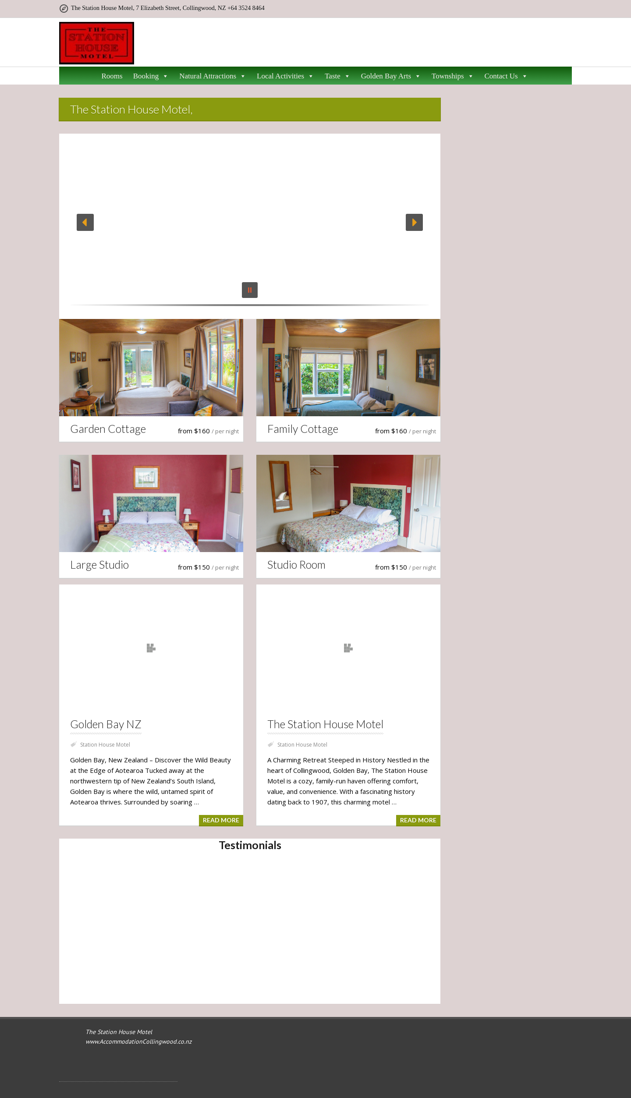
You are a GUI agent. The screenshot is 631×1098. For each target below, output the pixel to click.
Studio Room (296, 566)
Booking (151, 76)
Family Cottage (302, 429)
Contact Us (506, 76)
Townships (453, 76)
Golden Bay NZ (106, 724)
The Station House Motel (325, 724)
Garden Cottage (108, 429)
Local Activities (285, 76)
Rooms (111, 76)
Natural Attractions (212, 76)
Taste (338, 76)
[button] (85, 222)
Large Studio (99, 566)
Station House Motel (105, 744)
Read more (221, 820)
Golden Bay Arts (391, 76)
